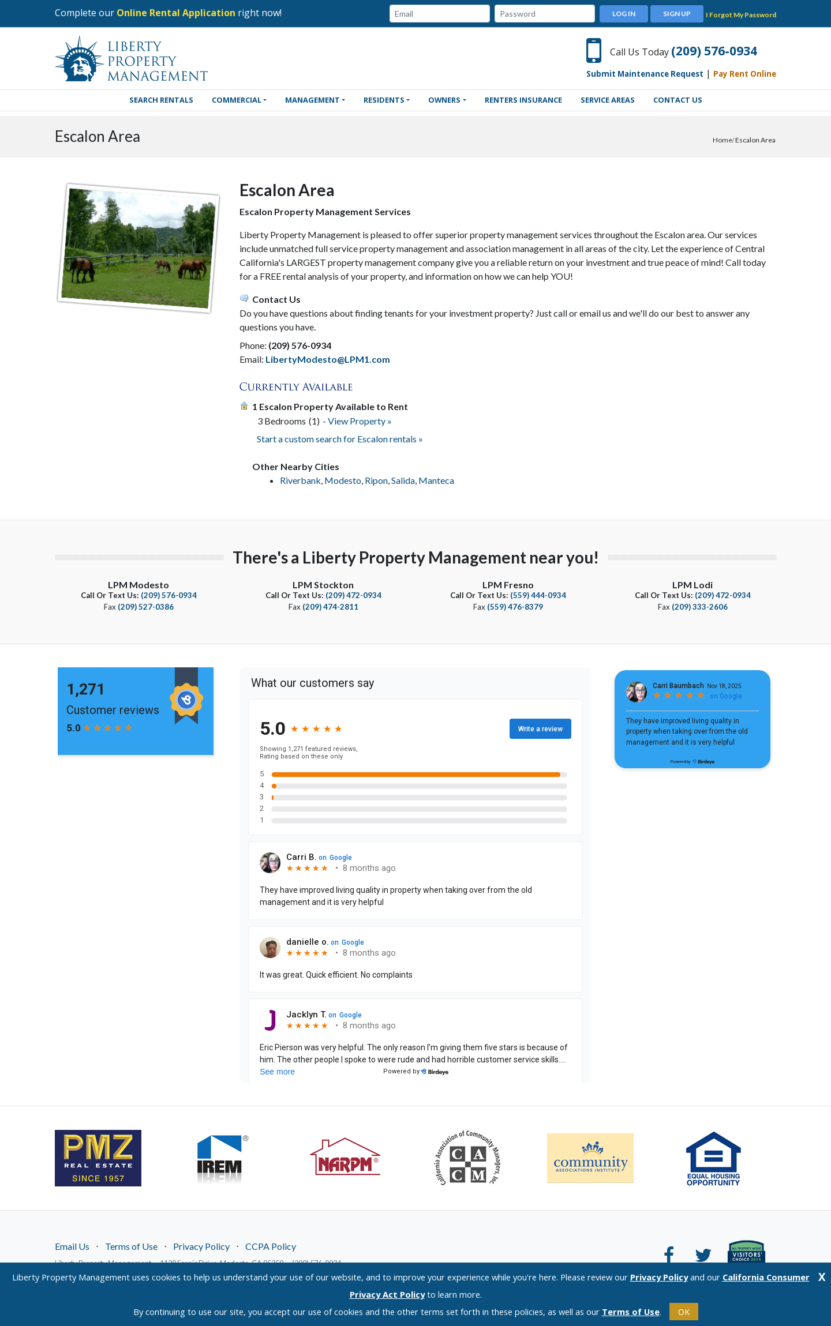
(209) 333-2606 (700, 606)
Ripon (376, 480)
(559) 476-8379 (515, 606)
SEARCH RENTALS (161, 100)
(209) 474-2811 (330, 606)
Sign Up (677, 13)
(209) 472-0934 (353, 595)
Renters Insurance (523, 100)
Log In (623, 13)
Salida (403, 480)
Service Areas (608, 100)
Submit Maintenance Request (644, 74)
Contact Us (677, 100)
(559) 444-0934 (538, 595)
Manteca (436, 480)
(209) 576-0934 (714, 51)
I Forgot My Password (741, 14)
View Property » (360, 420)
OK (684, 1311)
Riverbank (300, 480)
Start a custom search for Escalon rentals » (340, 438)
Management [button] (312, 100)
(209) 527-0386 (146, 606)
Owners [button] (444, 100)
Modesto (342, 480)
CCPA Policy (270, 1246)
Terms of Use (131, 1246)
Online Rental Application (176, 12)
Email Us (72, 1246)
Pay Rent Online (744, 74)
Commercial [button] (236, 100)
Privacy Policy (201, 1246)
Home (722, 140)
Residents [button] (384, 100)
